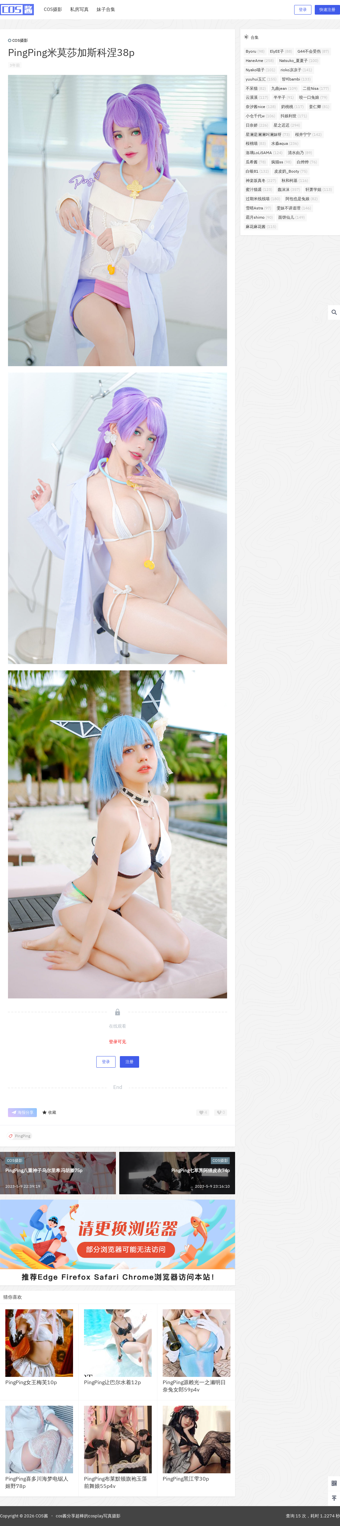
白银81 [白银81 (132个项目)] (257, 171)
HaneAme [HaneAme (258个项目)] (260, 60)
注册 (129, 1061)
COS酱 (41, 1516)
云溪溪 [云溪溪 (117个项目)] (257, 97)
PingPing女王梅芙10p (31, 1382)
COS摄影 (18, 40)
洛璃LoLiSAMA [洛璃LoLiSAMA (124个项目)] (264, 152)
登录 (303, 9)
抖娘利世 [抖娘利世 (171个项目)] (294, 115)
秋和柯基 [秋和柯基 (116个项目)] (295, 180)
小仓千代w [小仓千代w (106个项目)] (260, 115)
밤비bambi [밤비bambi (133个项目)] (296, 79)
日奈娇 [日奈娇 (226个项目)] (257, 125)
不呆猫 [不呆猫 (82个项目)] (256, 88)
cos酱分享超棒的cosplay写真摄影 (88, 1516)
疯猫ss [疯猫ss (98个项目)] (281, 161)
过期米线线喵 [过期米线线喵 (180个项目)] (263, 198)
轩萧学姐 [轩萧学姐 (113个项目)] (318, 189)
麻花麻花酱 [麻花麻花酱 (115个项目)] (261, 226)
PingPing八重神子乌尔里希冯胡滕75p (43, 1170)
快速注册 (327, 9)
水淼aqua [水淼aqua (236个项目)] (284, 143)
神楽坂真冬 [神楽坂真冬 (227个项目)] (261, 180)
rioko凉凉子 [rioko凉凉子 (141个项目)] (296, 69)
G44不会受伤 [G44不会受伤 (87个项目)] (313, 51)
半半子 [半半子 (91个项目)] (284, 97)
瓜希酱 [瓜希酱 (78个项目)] (256, 161)
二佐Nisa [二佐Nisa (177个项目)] (316, 88)
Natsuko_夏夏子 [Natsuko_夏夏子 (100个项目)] (298, 60)
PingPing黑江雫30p (186, 1478)
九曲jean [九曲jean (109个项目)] (284, 88)
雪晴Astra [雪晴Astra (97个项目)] (258, 207)
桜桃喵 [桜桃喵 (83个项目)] (256, 143)
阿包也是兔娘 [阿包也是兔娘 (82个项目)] (302, 198)
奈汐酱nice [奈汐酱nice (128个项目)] (261, 106)
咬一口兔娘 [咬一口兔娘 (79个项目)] (313, 97)
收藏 (49, 1112)
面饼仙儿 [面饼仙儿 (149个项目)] (291, 217)
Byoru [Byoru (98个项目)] (255, 51)
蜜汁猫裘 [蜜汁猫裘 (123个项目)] (259, 189)
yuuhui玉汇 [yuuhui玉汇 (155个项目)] (261, 79)
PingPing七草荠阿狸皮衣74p (200, 1170)
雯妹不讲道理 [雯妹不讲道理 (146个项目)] (294, 207)
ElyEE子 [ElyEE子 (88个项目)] (281, 51)
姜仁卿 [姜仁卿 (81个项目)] (319, 106)
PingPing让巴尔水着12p (112, 1382)
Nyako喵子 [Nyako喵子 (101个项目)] (260, 69)
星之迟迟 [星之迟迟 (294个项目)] (287, 125)
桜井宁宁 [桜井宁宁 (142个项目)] (308, 134)
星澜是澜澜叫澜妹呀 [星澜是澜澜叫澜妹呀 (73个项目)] (268, 134)
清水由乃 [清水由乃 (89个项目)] (300, 152)
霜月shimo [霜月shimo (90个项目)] (259, 217)
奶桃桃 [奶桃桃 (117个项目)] (292, 106)
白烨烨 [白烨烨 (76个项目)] (307, 161)
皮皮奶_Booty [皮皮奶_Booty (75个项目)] (290, 171)
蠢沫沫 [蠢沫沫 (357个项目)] (289, 189)
